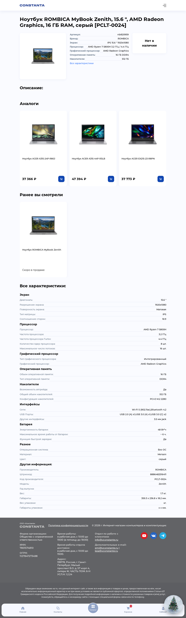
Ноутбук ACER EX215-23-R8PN (138, 158)
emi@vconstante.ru (106, 547)
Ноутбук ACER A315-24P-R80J (38, 158)
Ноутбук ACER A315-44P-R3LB (88, 158)
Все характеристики (82, 63)
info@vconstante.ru (106, 539)
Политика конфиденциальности (68, 525)
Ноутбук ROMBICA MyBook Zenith (41, 249)
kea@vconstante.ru (106, 550)
